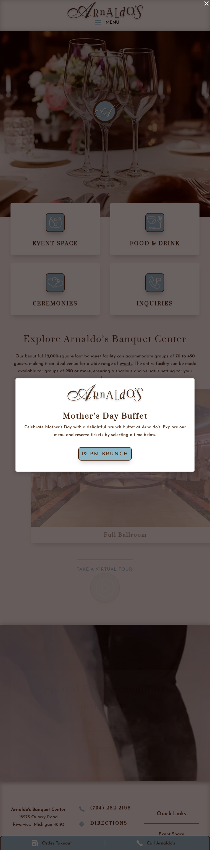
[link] (206, 3)
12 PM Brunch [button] (105, 454)
